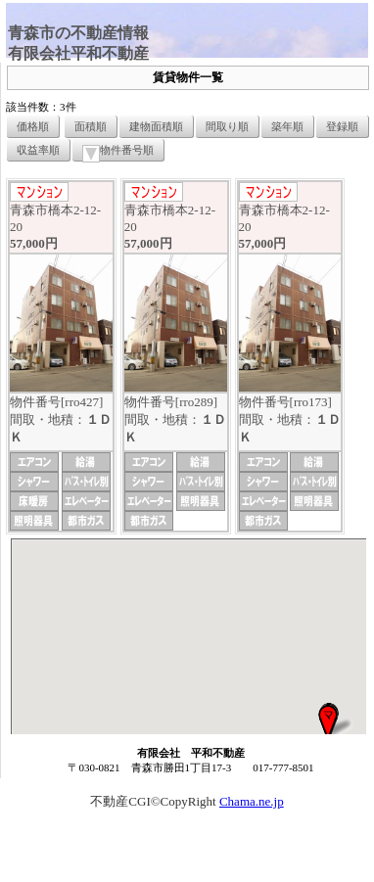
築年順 (287, 126)
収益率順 (38, 150)
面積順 (90, 126)
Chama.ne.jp (251, 801)
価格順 (33, 126)
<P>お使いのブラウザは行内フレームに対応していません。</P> (188, 636)
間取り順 (227, 126)
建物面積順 (156, 126)
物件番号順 (118, 153)
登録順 (342, 126)
